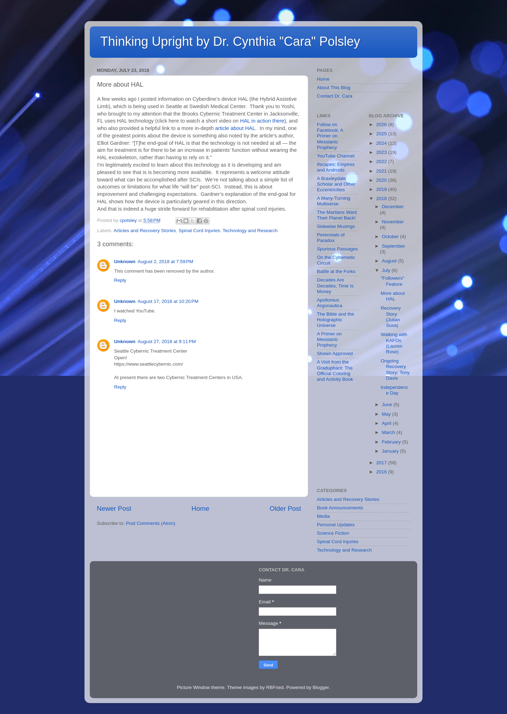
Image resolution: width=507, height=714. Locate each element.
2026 (382, 124)
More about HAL (393, 296)
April (387, 423)
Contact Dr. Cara (334, 96)
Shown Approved (335, 353)
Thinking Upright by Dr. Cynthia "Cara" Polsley (230, 41)
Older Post (285, 508)
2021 (382, 171)
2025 (382, 133)
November (393, 221)
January (391, 451)
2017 (382, 462)
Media (323, 516)
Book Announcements (340, 507)
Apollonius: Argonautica (329, 302)
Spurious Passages (337, 249)
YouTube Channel (336, 156)
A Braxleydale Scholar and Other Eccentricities (336, 184)
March (389, 432)
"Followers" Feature (392, 280)
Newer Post (114, 508)
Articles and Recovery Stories (145, 230)
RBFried (275, 687)
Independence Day (394, 390)
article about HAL (235, 128)
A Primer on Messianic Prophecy (329, 339)
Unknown (125, 261)
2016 (382, 471)
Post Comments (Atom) (150, 523)
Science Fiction (333, 533)
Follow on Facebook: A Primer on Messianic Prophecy (330, 136)
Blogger (321, 687)
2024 (382, 143)
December (393, 206)
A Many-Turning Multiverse (333, 200)
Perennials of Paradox (331, 237)
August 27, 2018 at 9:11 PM (167, 341)
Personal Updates (336, 524)
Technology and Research (250, 230)
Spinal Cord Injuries (199, 230)
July (387, 270)
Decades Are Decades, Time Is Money (335, 285)
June (388, 404)
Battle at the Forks (336, 271)
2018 (382, 198)
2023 (382, 152)
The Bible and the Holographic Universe (335, 319)
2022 (382, 161)
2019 (382, 189)
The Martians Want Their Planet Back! (337, 215)
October (391, 236)
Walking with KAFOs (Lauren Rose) (394, 343)
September (393, 246)
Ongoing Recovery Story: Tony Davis (395, 369)
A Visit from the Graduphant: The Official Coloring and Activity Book (335, 370)
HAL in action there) (263, 121)
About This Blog (333, 87)
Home (200, 508)
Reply (120, 280)
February (392, 442)
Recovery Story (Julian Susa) (391, 316)
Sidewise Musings (336, 226)
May (387, 414)
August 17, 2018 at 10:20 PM (168, 301)
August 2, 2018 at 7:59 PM (165, 261)
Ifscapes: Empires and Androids (336, 167)
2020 (382, 180)
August (390, 260)
